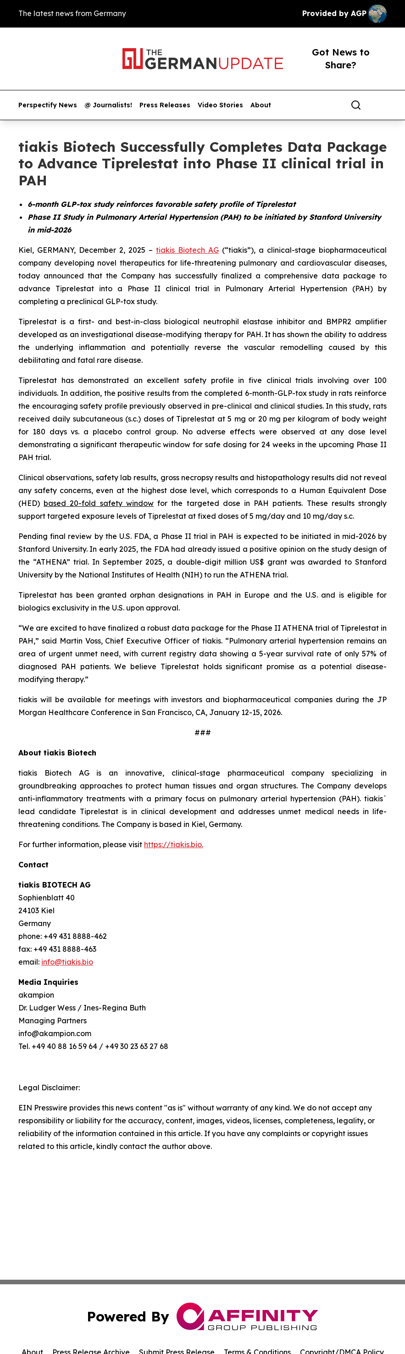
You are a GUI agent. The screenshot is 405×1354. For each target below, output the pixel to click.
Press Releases (164, 105)
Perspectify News (47, 105)
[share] (380, 105)
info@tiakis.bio (67, 961)
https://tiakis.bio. (173, 844)
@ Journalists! (108, 105)
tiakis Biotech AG (187, 250)
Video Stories (220, 105)
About (260, 105)
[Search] (356, 105)
